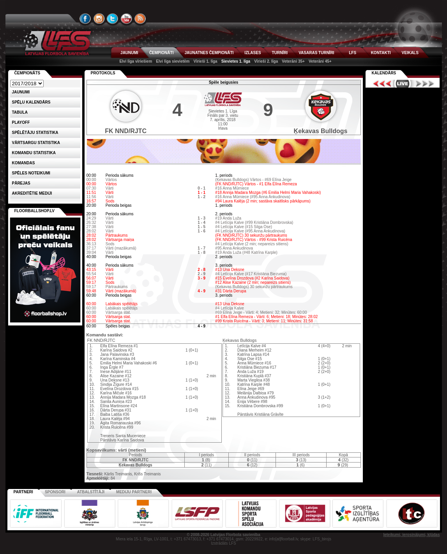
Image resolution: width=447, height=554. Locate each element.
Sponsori (55, 492)
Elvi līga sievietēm (172, 61)
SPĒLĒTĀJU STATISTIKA (35, 132)
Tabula (20, 112)
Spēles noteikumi (31, 173)
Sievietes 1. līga (236, 61)
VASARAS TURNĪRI (316, 53)
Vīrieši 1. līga (205, 61)
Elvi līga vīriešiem (135, 61)
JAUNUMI (129, 53)
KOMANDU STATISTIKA (34, 153)
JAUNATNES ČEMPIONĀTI (208, 53)
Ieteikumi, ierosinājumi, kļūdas (411, 535)
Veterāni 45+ (320, 61)
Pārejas (21, 183)
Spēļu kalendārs (31, 102)
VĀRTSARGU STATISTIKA (36, 143)
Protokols (103, 73)
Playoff (21, 122)
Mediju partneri (134, 492)
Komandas (23, 163)
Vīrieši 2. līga (266, 61)
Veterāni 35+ (293, 61)
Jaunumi (21, 92)
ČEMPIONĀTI (161, 53)
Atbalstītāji (90, 492)
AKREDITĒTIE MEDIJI (32, 193)
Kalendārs (384, 73)
